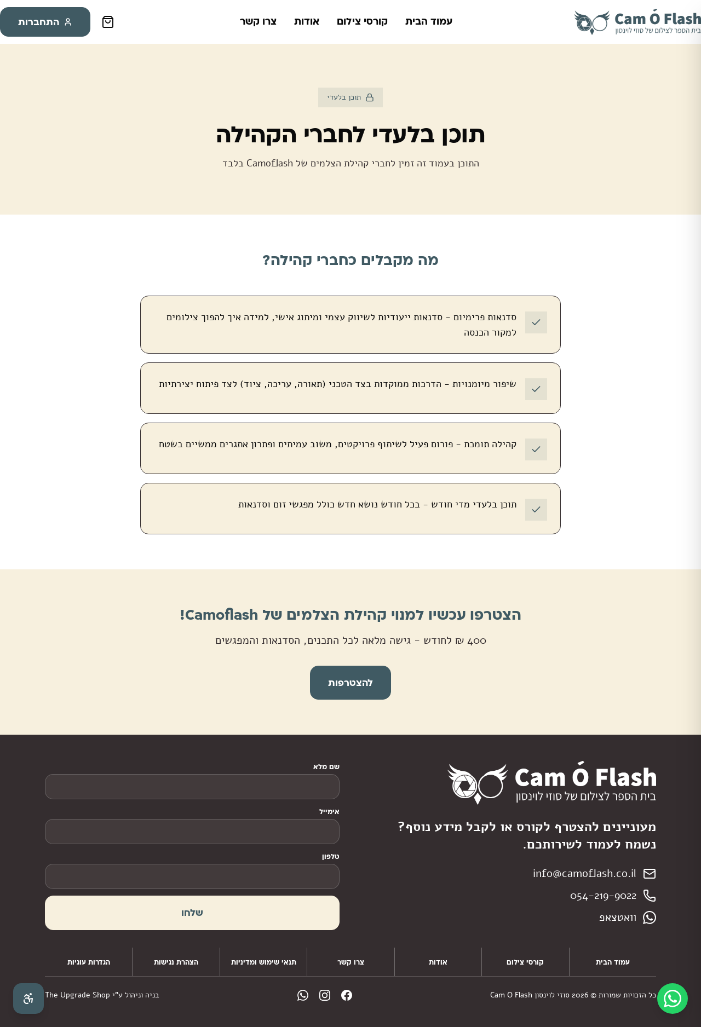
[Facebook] (346, 995)
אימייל (329, 811)
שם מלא (326, 766)
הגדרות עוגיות (88, 962)
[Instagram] (324, 995)
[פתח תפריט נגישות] (28, 998)
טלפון (331, 856)
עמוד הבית (428, 21)
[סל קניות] (108, 22)
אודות (306, 21)
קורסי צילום (362, 21)
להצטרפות (350, 682)
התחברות (45, 21)
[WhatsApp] (302, 995)
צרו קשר (258, 21)
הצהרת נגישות (176, 962)
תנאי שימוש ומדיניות (263, 962)
